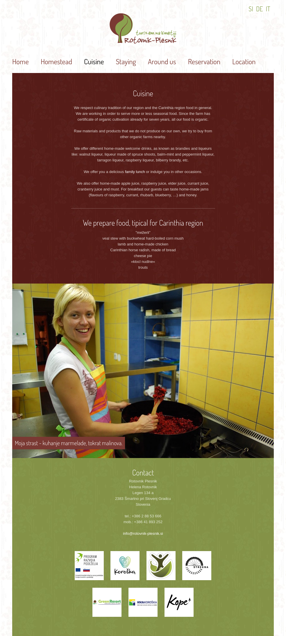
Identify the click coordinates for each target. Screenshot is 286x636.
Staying (126, 61)
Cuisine (94, 61)
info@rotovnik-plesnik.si (143, 533)
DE (259, 9)
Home (20, 61)
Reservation (204, 61)
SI (251, 9)
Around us (162, 61)
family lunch (135, 172)
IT (268, 9)
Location (243, 61)
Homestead (56, 61)
